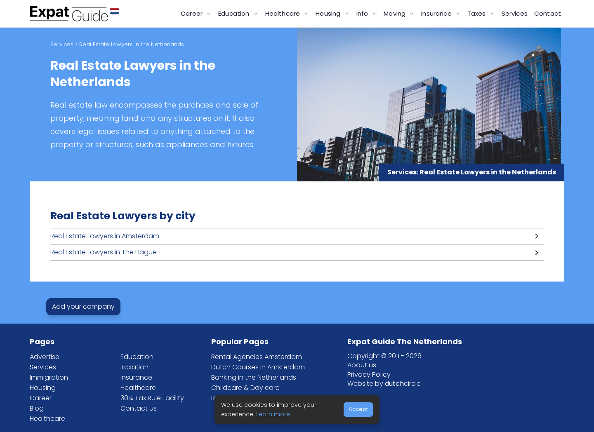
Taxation (134, 367)
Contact (547, 13)
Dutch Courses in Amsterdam (258, 367)
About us (361, 365)
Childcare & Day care (245, 387)
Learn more (273, 414)
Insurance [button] (437, 13)
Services (515, 13)
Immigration (49, 377)
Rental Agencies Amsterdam (256, 357)
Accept (358, 409)
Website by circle (384, 383)
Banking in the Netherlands (253, 377)
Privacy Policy (369, 374)
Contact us (138, 408)
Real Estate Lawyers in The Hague (103, 252)
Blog (37, 408)
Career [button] (192, 13)
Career (41, 398)
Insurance (136, 377)
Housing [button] (329, 13)
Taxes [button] (477, 13)
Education (136, 357)
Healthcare (47, 418)
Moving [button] (395, 13)
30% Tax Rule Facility (152, 398)
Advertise (44, 357)
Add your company (83, 306)
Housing (43, 387)
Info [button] (363, 13)
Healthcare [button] (283, 13)
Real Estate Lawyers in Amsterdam (104, 236)
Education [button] (234, 13)
